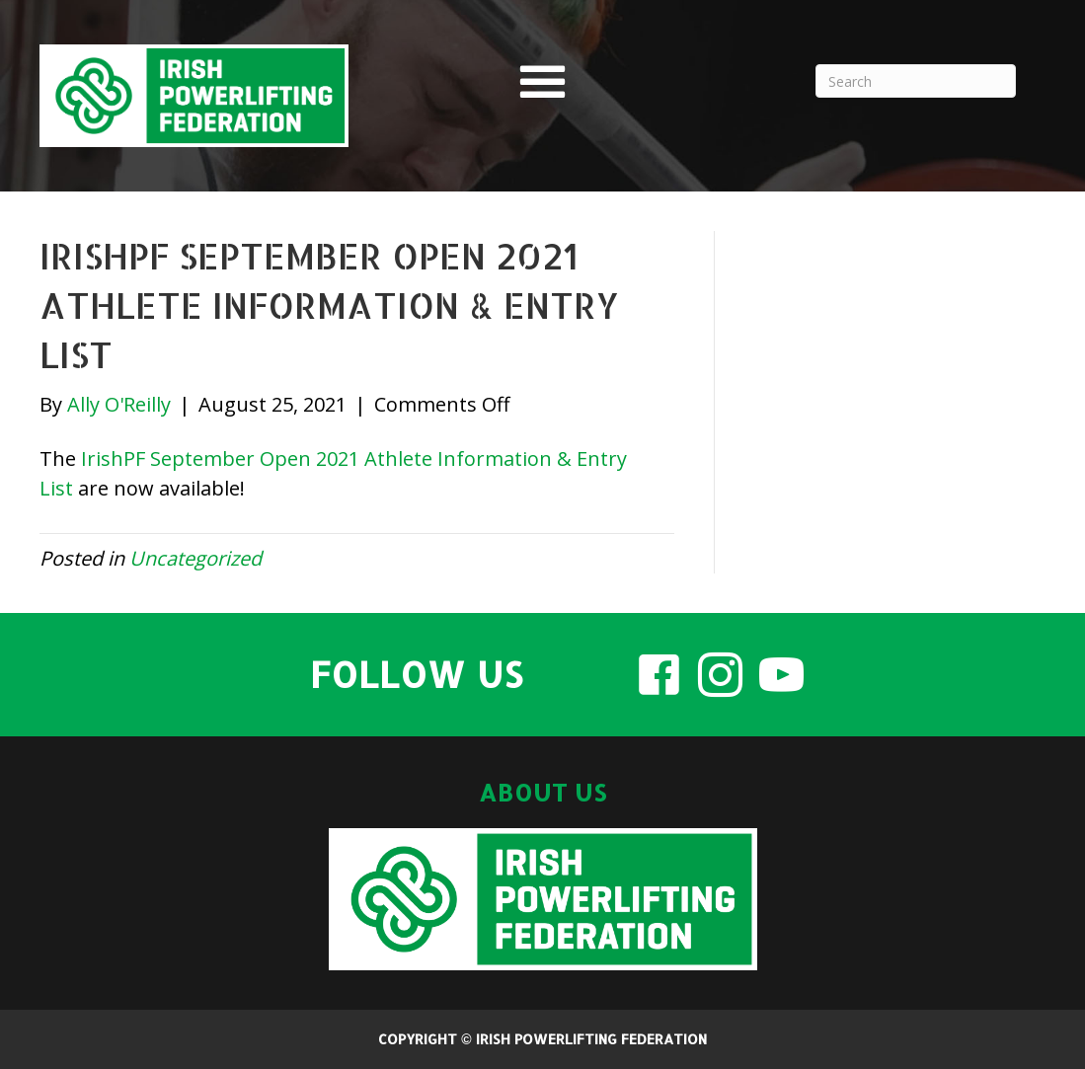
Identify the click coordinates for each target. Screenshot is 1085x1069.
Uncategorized (195, 558)
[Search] (915, 81)
